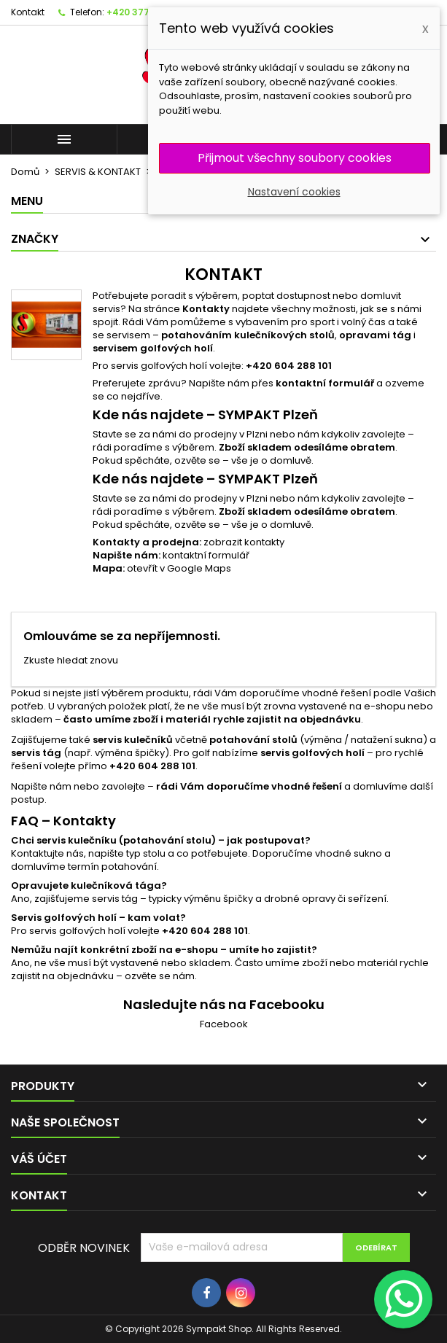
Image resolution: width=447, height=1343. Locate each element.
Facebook (224, 1024)
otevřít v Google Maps (179, 568)
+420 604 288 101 (289, 366)
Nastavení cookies (294, 191)
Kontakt (27, 12)
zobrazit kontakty (243, 542)
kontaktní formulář (206, 555)
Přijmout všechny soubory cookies (295, 157)
